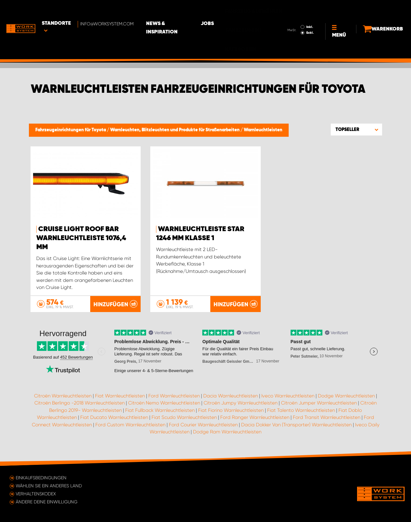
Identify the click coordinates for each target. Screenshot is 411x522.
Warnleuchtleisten (263, 130)
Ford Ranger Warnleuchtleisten (254, 418)
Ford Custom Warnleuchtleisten (130, 425)
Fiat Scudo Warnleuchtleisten (184, 418)
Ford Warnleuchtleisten (174, 396)
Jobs (228, 10)
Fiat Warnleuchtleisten (120, 396)
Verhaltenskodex (36, 493)
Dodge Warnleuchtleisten (346, 396)
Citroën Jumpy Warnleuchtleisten (240, 403)
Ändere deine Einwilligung (46, 501)
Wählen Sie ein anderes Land (49, 485)
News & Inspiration (184, 10)
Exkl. (298, 14)
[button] (356, 129)
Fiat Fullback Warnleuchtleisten (160, 410)
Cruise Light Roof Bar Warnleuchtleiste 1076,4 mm (81, 238)
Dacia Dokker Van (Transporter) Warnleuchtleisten (296, 425)
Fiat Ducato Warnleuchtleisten (114, 418)
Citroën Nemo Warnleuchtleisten (164, 403)
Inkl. (298, 9)
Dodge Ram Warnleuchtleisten (227, 432)
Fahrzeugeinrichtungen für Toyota (71, 130)
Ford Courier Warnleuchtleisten (203, 425)
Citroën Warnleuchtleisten (63, 396)
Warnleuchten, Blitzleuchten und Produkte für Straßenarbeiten (175, 130)
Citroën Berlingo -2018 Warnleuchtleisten (79, 403)
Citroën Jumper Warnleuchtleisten (319, 403)
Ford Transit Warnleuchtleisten (326, 418)
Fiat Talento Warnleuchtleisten (301, 410)
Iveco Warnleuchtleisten (287, 396)
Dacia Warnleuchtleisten (230, 396)
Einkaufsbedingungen (41, 477)
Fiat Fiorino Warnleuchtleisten (231, 410)
